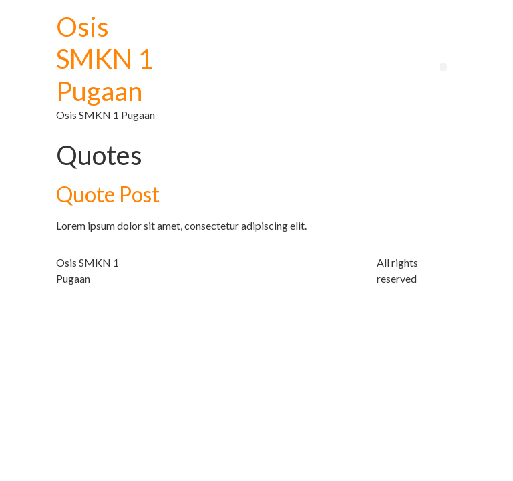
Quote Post (108, 194)
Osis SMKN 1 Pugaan (104, 59)
